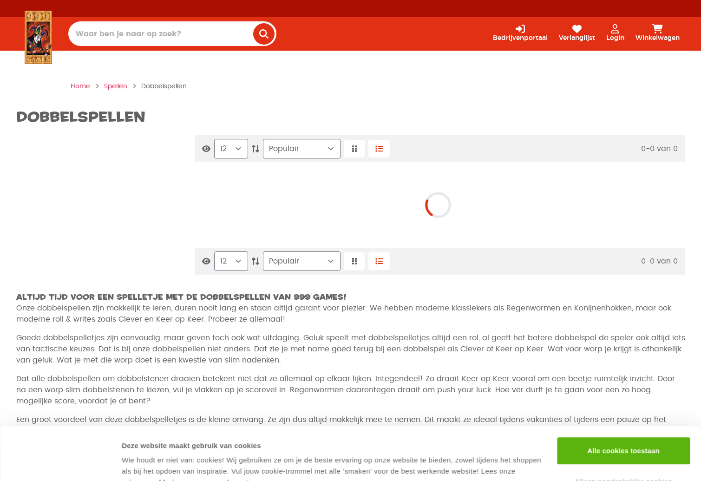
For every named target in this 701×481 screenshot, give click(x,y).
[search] (264, 34)
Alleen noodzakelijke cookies (623, 436)
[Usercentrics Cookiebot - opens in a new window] (60, 463)
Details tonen (144, 463)
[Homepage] (38, 37)
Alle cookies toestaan (623, 405)
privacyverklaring (152, 437)
